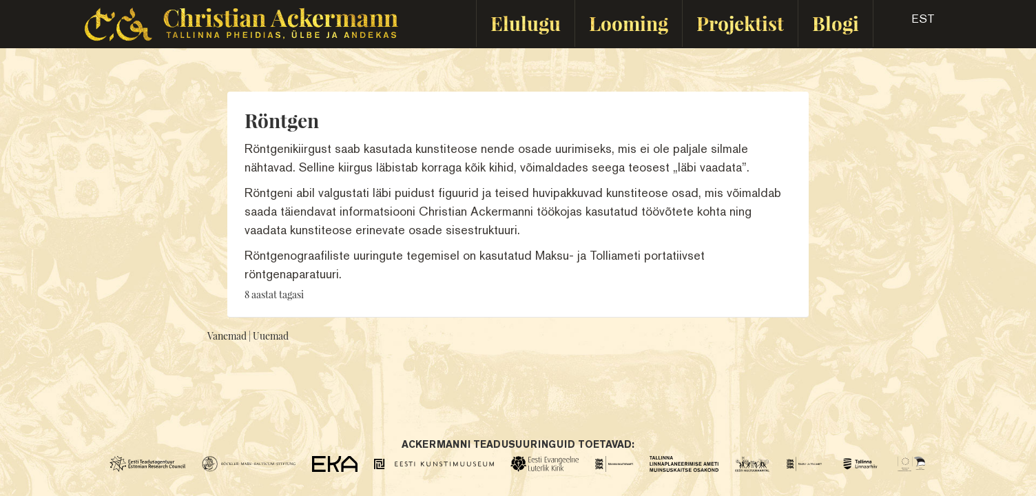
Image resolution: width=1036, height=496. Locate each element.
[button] (911, 23)
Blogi (835, 23)
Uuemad (271, 335)
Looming (628, 23)
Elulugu (525, 23)
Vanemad (227, 335)
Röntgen (282, 120)
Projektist (740, 23)
